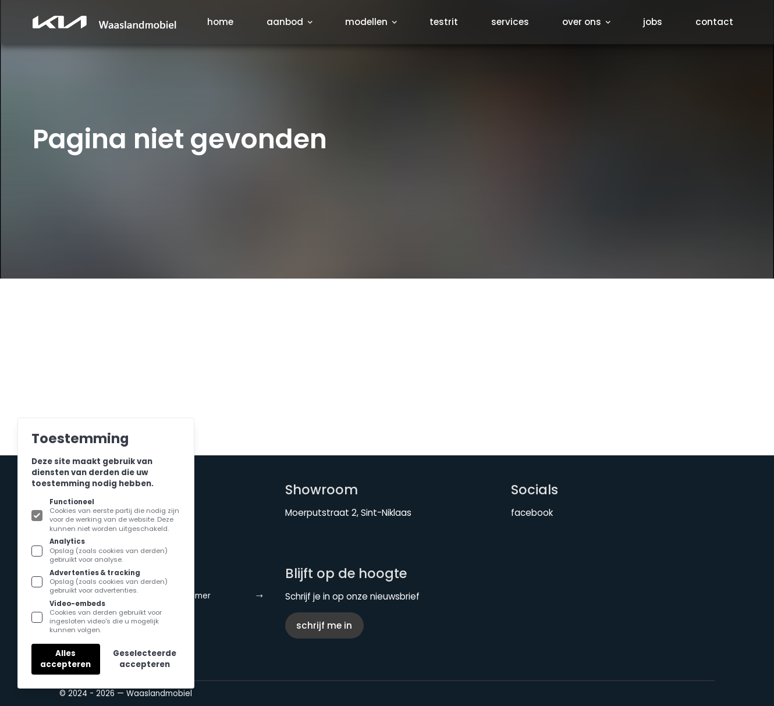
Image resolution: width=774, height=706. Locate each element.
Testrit (443, 22)
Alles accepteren (65, 659)
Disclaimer (216, 595)
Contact (714, 22)
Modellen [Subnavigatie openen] (370, 22)
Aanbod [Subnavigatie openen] (289, 22)
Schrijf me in (324, 625)
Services (510, 22)
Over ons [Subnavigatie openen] (586, 22)
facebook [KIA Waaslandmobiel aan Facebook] (532, 513)
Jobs (652, 22)
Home (220, 22)
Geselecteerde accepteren (144, 659)
